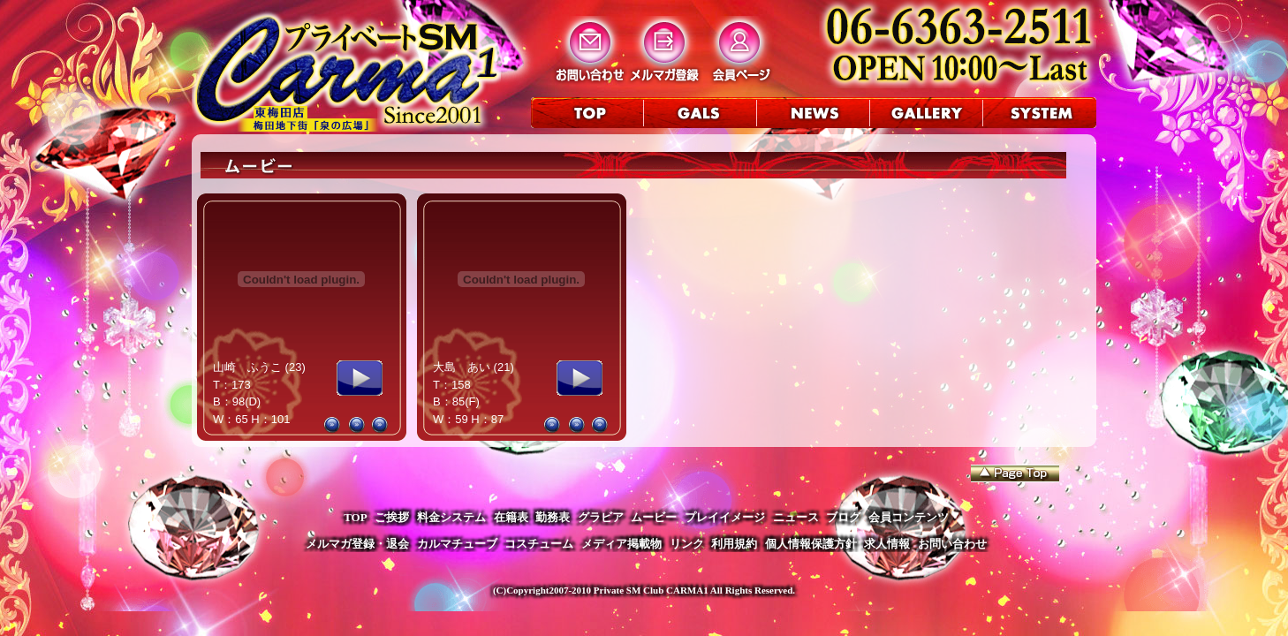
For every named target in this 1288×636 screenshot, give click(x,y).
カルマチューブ (457, 543)
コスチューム (538, 543)
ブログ (843, 517)
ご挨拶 (392, 517)
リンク (687, 543)
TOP (355, 517)
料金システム (451, 517)
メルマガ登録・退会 (357, 543)
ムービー (654, 517)
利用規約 (734, 543)
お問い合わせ (952, 543)
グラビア (601, 517)
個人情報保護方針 (811, 543)
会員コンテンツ (908, 517)
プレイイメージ (725, 517)
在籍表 (511, 517)
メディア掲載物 (621, 543)
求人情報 (887, 543)
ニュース (796, 517)
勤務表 (552, 517)
